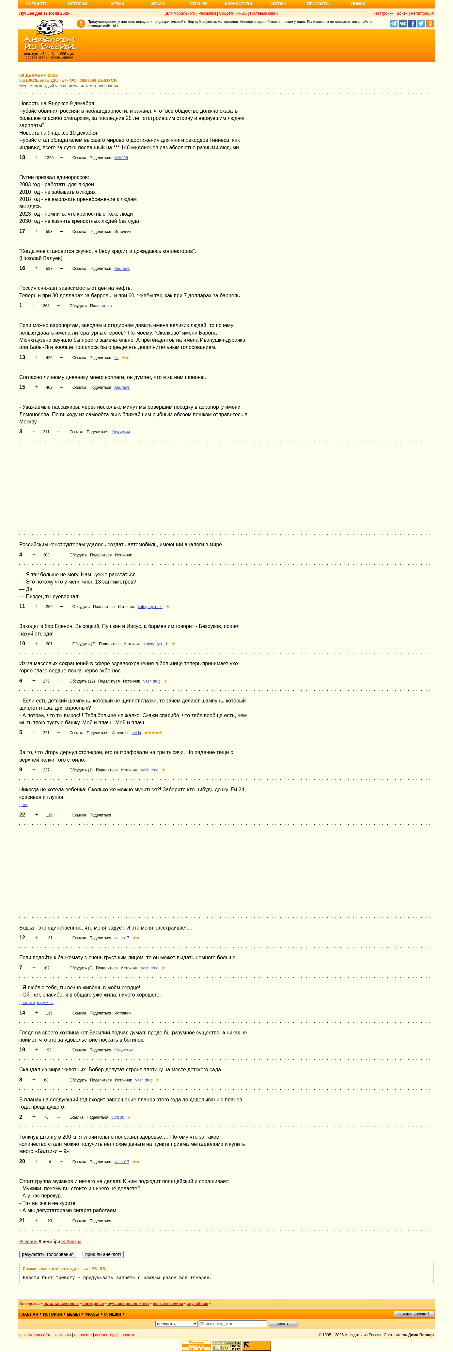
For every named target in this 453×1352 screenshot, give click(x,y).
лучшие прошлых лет (128, 1303)
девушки (27, 1002)
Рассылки (207, 13)
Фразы (157, 4)
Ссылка (79, 158)
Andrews (122, 268)
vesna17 (122, 938)
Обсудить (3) (81, 968)
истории (52, 1314)
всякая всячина (168, 1303)
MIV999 (121, 158)
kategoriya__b (150, 606)
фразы (92, 1314)
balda (136, 733)
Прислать (318, 4)
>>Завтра (71, 1241)
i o (117, 357)
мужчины (45, 1002)
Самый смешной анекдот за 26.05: (65, 1269)
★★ (125, 357)
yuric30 (118, 1117)
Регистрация (422, 13)
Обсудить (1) (81, 770)
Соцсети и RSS (233, 13)
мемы (73, 1314)
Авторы (279, 4)
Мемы (117, 4)
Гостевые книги (264, 13)
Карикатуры (238, 4)
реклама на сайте (35, 1335)
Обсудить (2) (84, 644)
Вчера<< (28, 1241)
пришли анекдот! (413, 1314)
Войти (402, 13)
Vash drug (152, 681)
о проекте (83, 1335)
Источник (123, 231)
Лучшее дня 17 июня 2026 (44, 13)
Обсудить (78, 306)
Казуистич (121, 432)
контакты (63, 1335)
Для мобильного (180, 13)
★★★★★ (153, 733)
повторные (93, 1303)
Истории (77, 4)
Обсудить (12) (82, 681)
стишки (112, 1314)
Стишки (198, 4)
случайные (197, 1303)
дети (23, 804)
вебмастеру (105, 1335)
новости (126, 1335)
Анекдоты (37, 4)
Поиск (358, 4)
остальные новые (61, 1303)
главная (28, 1314)
